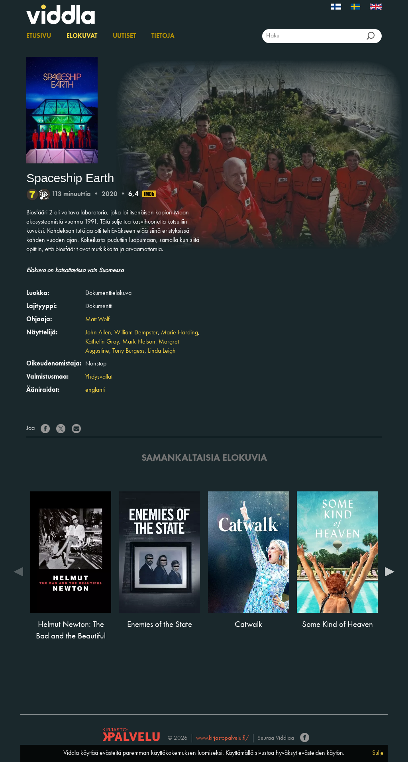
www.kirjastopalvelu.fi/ (222, 738)
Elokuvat (82, 36)
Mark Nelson (138, 342)
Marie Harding (179, 333)
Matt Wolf (97, 319)
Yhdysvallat (98, 377)
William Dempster (136, 333)
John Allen (98, 333)
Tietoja (163, 36)
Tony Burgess (128, 351)
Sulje (378, 753)
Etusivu (38, 36)
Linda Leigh (162, 351)
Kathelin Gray (102, 342)
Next (390, 571)
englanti (95, 390)
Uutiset (124, 36)
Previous (18, 571)
